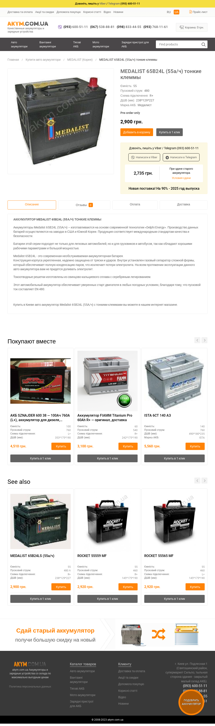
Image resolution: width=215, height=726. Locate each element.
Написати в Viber (144, 157)
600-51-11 (75, 27)
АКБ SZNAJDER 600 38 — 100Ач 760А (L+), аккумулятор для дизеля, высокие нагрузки (40, 417)
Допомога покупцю (69, 12)
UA (176, 12)
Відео (107, 12)
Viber (102, 3)
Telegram (114, 3)
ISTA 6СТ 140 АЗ (157, 415)
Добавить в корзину (136, 132)
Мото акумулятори (100, 44)
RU (169, 12)
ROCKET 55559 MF (92, 556)
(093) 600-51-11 (195, 686)
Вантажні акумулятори (47, 44)
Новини (118, 12)
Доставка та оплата (20, 12)
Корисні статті (92, 12)
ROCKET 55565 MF (159, 556)
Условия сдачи (181, 178)
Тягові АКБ (77, 44)
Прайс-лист (198, 12)
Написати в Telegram (181, 157)
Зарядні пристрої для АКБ (135, 44)
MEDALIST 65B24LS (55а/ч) (32, 556)
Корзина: (192, 27)
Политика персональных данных (30, 687)
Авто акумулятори (19, 44)
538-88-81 (102, 27)
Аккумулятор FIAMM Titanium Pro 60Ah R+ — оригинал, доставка (104, 417)
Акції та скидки (44, 12)
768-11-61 (155, 27)
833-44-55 (129, 27)
